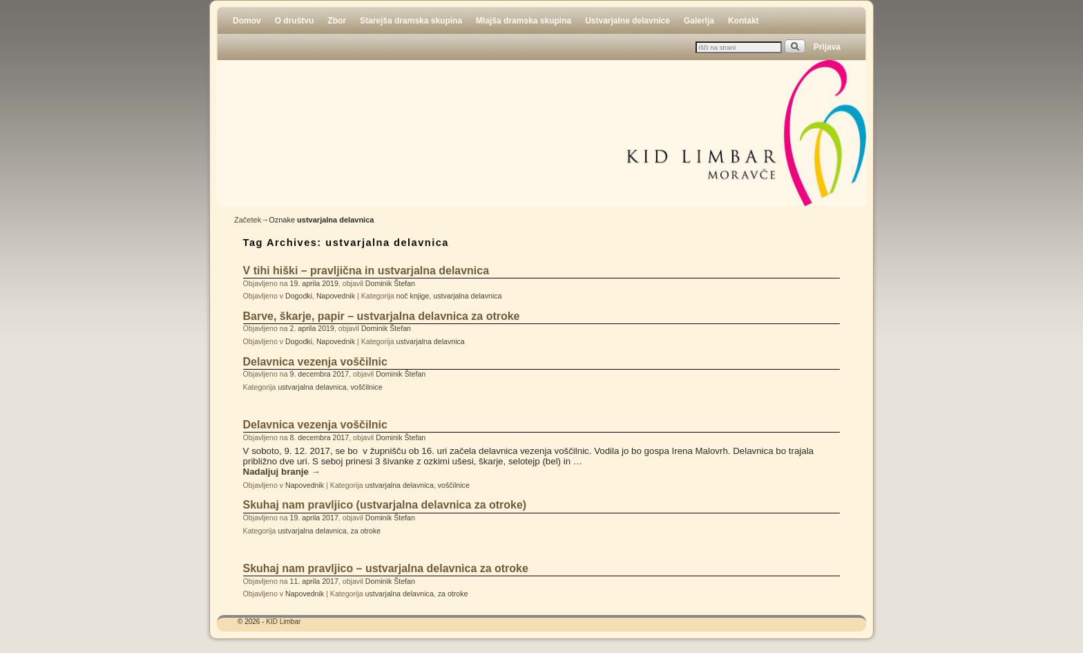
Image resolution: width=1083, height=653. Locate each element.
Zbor (336, 21)
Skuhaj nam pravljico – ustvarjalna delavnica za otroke (385, 568)
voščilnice (367, 387)
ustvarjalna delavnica (467, 296)
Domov (247, 21)
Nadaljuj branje (281, 472)
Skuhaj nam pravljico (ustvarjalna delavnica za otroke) (385, 505)
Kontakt (743, 21)
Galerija (699, 21)
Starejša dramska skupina (411, 21)
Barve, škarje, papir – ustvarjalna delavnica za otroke (381, 316)
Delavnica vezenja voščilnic (315, 362)
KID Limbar (283, 621)
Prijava (827, 47)
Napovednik (335, 296)
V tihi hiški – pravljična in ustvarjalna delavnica (366, 270)
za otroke (366, 531)
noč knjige (413, 296)
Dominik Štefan (390, 283)
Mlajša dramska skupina (523, 21)
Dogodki (298, 296)
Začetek (247, 220)
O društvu (294, 21)
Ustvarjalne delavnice (627, 21)
